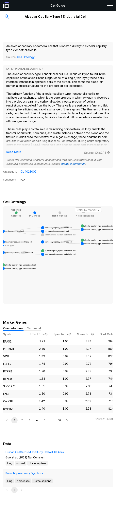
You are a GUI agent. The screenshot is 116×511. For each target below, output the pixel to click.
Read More (13, 152)
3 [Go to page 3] (29, 420)
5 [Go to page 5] (44, 420)
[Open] (98, 210)
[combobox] (88, 209)
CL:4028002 (28, 171)
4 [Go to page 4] (37, 420)
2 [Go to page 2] (22, 420)
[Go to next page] (67, 420)
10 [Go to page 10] (59, 420)
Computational (13, 328)
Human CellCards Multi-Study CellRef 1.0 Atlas (35, 452)
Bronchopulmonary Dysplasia (24, 473)
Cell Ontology (26, 57)
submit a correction (72, 163)
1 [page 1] (14, 420)
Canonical (34, 328)
